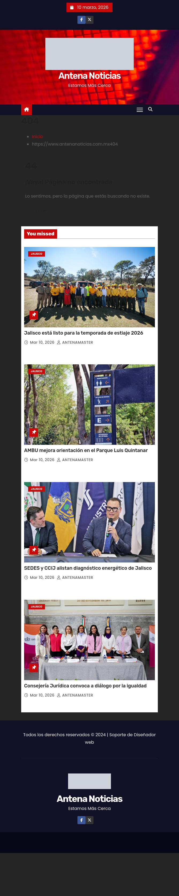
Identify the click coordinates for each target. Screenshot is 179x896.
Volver (41, 210)
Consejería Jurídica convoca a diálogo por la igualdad (85, 686)
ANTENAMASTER (75, 342)
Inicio (37, 137)
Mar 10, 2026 (43, 342)
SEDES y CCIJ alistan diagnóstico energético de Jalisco (88, 568)
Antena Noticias (89, 76)
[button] (152, 109)
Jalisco (36, 254)
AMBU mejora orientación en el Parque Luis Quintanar (86, 450)
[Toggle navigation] (140, 110)
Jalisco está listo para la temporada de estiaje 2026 (83, 333)
